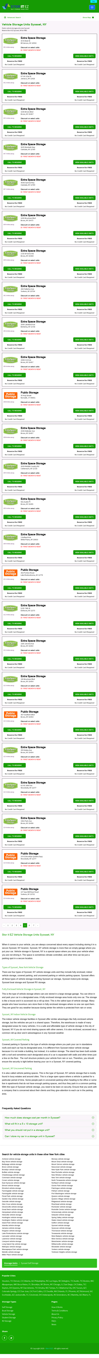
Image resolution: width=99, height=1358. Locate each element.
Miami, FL (18, 1298)
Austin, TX (83, 1280)
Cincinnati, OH (51, 1294)
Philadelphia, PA (44, 1280)
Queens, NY (29, 1287)
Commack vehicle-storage (12, 1178)
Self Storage (7, 1310)
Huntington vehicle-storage (12, 1217)
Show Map (88, 17)
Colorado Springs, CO (22, 1291)
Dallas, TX (6, 1287)
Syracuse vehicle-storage (61, 1228)
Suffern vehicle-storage (60, 1223)
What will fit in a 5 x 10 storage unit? (49, 1123)
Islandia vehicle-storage (11, 1225)
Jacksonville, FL (37, 1294)
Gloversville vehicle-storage (12, 1207)
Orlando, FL (78, 1291)
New (93, 1)
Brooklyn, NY (50, 1284)
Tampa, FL (66, 1287)
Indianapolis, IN (66, 1294)
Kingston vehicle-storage (11, 1231)
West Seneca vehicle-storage (62, 1239)
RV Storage (7, 1324)
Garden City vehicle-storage (12, 1199)
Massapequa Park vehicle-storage (15, 1249)
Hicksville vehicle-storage (11, 1215)
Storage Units (11, 1263)
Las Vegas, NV (59, 1280)
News (53, 1327)
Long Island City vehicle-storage (14, 1244)
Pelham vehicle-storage (60, 1191)
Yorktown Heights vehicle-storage (64, 1252)
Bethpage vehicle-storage (11, 1164)
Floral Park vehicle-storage (12, 1196)
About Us (55, 1317)
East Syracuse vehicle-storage (13, 1183)
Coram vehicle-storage (10, 1180)
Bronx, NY (62, 1284)
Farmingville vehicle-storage (12, 1193)
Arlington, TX (72, 1280)
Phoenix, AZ (90, 1291)
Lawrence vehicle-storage (12, 1239)
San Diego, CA (84, 1284)
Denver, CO (19, 1280)
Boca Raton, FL (37, 1284)
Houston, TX (7, 1280)
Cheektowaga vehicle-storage (13, 1175)
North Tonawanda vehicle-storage (64, 1180)
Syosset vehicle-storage (60, 1225)
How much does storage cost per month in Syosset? (49, 1117)
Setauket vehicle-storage (60, 1215)
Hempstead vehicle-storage (12, 1212)
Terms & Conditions (60, 1314)
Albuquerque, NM (21, 1284)
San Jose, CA (39, 1291)
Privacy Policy (57, 1320)
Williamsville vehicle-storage (62, 1244)
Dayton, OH (17, 1287)
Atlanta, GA (30, 1280)
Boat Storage (8, 1314)
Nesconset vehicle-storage (61, 1167)
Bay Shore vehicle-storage (12, 1162)
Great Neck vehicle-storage (12, 1209)
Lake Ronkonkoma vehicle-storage (15, 1233)
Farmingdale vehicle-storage (13, 1191)
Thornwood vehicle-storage (61, 1231)
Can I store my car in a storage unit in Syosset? (49, 1136)
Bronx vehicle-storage (10, 1167)
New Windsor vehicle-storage (62, 1175)
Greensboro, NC (82, 1294)
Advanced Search (12, 17)
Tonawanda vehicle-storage (61, 1233)
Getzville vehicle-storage (11, 1201)
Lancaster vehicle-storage (12, 1236)
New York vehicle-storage (61, 1178)
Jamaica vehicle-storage (11, 1228)
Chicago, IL (72, 1284)
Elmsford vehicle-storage (11, 1188)
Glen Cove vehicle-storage (12, 1204)
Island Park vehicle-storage (12, 1223)
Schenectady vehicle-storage (62, 1212)
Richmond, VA (8, 1294)
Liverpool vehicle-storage (11, 1241)
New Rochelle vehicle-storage (62, 1172)
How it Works (57, 1310)
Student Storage (9, 1320)
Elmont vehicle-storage (11, 1186)
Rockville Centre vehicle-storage (63, 1209)
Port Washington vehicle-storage (63, 1193)
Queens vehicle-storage (60, 1196)
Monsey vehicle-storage (60, 1159)
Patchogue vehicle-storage (61, 1188)
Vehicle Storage (9, 1317)
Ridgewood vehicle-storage (61, 1201)
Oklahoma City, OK (80, 1287)
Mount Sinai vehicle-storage (62, 1162)
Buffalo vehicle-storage (11, 1172)
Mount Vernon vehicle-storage (62, 1164)
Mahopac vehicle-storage (11, 1247)
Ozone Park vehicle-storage (62, 1186)
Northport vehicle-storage (61, 1183)
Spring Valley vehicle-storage (62, 1217)
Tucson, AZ (7, 1291)
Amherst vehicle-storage (11, 1159)
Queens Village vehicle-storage (63, 1199)
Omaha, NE (55, 1287)
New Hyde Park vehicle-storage (63, 1170)
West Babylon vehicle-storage (62, 1236)
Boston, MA (7, 1284)
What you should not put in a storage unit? (49, 1130)
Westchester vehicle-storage (62, 1241)
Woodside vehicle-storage (61, 1247)
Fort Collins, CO (53, 1291)
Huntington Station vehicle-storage (15, 1220)
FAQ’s (53, 1324)
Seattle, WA (66, 1291)
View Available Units (84, 56)
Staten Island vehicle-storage (62, 1220)
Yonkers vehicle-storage (60, 1249)
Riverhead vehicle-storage (61, 1204)
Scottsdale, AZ (22, 1294)
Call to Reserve (15, 56)
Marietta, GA (7, 1298)
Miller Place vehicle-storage (12, 1255)
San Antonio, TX (42, 1287)
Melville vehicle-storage (11, 1252)
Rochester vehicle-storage (61, 1207)
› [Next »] (37, 925)
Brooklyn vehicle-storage (11, 1170)
